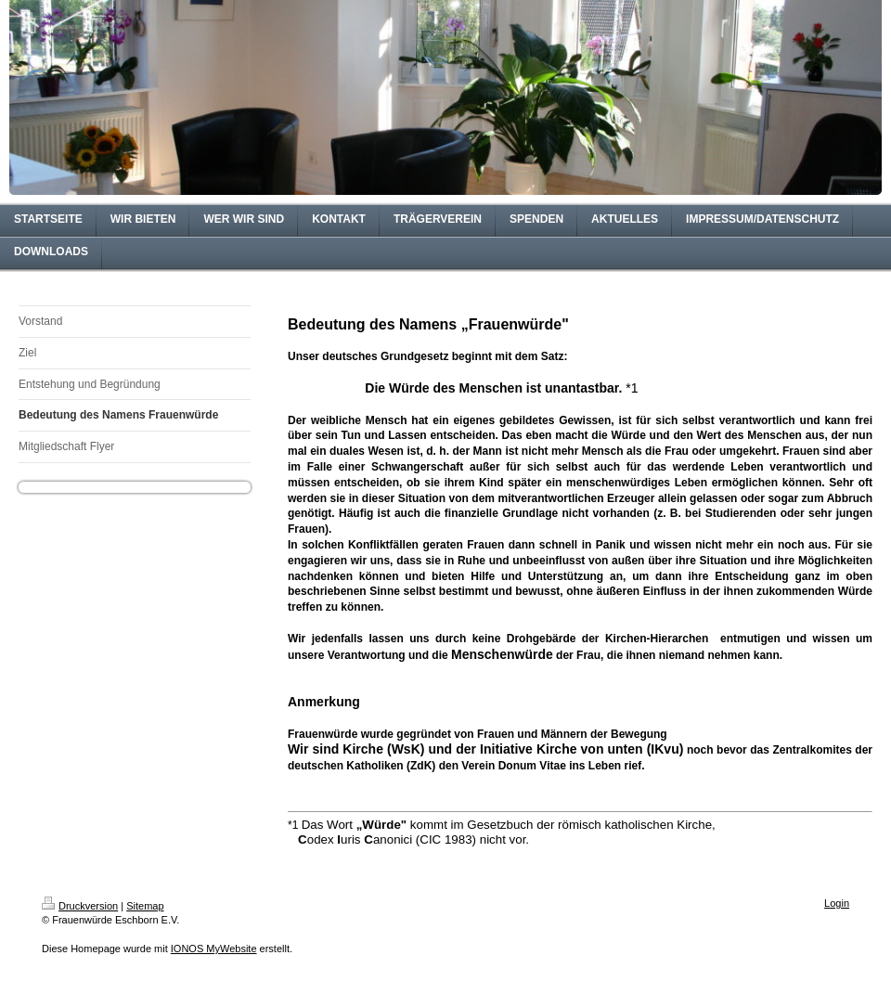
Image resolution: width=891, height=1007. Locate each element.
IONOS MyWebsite (214, 948)
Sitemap (144, 905)
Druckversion (80, 905)
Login (836, 903)
